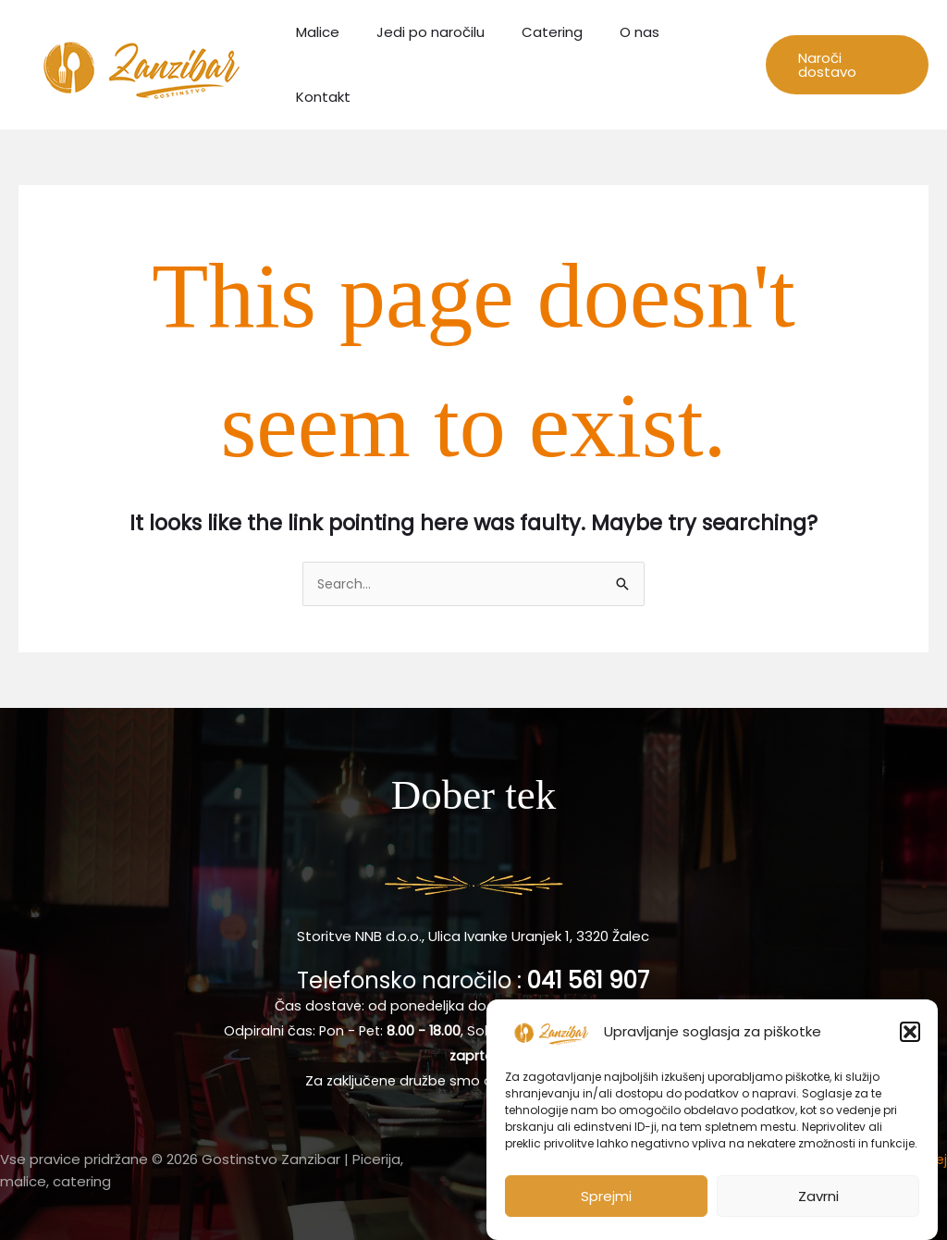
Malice (329, 62)
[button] (910, 1034)
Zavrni (818, 1198)
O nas (624, 62)
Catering (545, 62)
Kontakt (698, 62)
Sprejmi (606, 1198)
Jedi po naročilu (433, 62)
